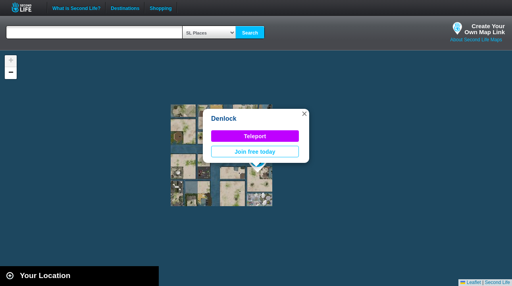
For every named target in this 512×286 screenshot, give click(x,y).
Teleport (255, 136)
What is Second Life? (76, 8)
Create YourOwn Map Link (484, 29)
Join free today (255, 152)
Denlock (224, 118)
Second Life (26, 7)
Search (250, 33)
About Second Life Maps (476, 40)
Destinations (125, 8)
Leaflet (470, 282)
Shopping (160, 8)
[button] (304, 113)
